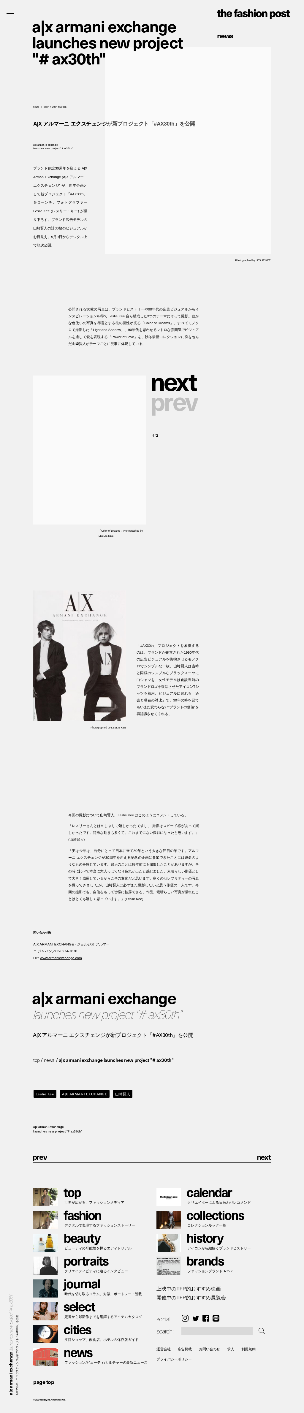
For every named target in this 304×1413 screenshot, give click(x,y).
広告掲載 (185, 1349)
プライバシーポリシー (174, 1359)
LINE (216, 1318)
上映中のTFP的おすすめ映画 (188, 1289)
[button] (175, 380)
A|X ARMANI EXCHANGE (84, 1094)
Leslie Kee (45, 1094)
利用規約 (248, 1349)
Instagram (185, 1318)
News (225, 35)
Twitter (195, 1318)
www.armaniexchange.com (61, 958)
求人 (230, 1349)
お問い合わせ (209, 1349)
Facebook (205, 1318)
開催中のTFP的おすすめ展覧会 (191, 1297)
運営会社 (163, 1349)
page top (43, 1382)
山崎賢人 (122, 1094)
